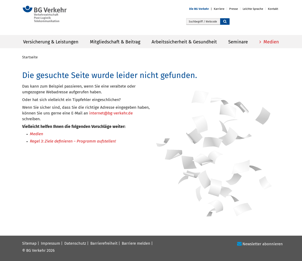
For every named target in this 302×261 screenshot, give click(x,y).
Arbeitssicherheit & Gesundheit (184, 42)
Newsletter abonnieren (262, 244)
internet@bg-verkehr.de (111, 113)
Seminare (238, 42)
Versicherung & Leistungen (50, 42)
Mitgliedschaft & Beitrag (115, 42)
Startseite (30, 57)
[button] (201, 9)
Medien (270, 42)
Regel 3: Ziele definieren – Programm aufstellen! (73, 141)
